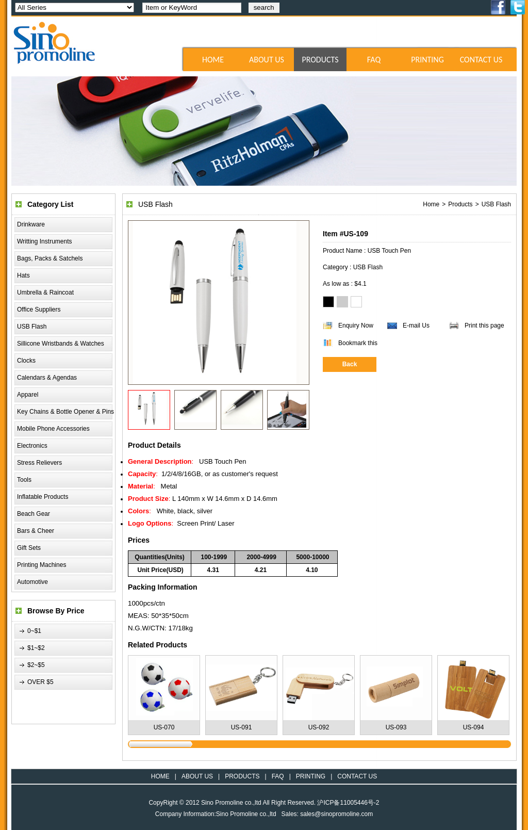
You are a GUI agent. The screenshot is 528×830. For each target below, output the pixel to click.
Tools (24, 479)
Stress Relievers (39, 462)
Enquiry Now (355, 325)
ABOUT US (266, 59)
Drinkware (31, 224)
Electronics (32, 445)
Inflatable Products (42, 496)
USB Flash (31, 326)
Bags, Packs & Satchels (49, 258)
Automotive (32, 581)
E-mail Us (416, 325)
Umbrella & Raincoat (45, 292)
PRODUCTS (320, 59)
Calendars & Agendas (47, 377)
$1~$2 (36, 648)
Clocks (26, 360)
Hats (23, 275)
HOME (213, 59)
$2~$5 (36, 665)
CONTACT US (481, 59)
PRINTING (427, 59)
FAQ (374, 59)
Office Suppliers (39, 309)
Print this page (484, 325)
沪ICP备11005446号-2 (348, 802)
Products (460, 204)
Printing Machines (41, 564)
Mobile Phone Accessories (53, 428)
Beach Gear (33, 513)
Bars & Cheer (35, 530)
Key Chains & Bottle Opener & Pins (65, 411)
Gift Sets (29, 547)
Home (431, 204)
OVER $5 (40, 682)
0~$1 (34, 630)
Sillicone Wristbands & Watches (60, 343)
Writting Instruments (44, 241)
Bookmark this (357, 343)
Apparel (27, 394)
